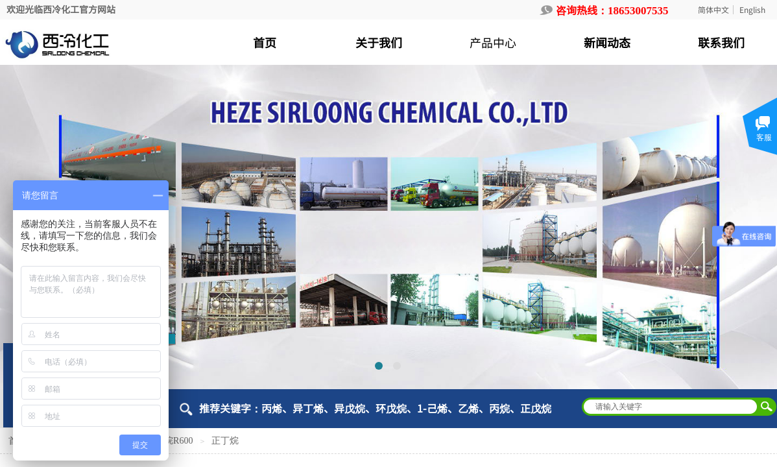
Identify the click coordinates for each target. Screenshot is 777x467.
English (752, 9)
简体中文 (713, 9)
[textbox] (670, 407)
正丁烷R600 (169, 441)
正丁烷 (225, 441)
